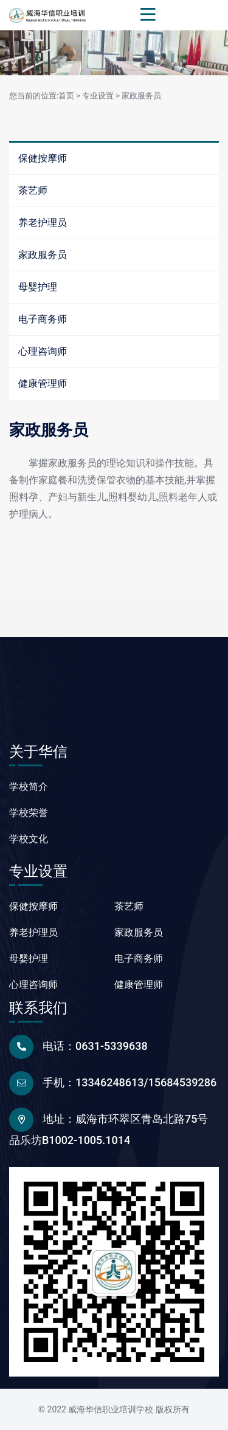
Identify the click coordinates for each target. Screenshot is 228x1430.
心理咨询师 (42, 351)
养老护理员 (42, 222)
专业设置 (98, 95)
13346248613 (109, 1082)
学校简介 (28, 786)
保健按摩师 (42, 158)
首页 (66, 95)
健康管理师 (42, 383)
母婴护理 (37, 287)
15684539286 (182, 1082)
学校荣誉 (28, 813)
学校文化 (28, 839)
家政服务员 (141, 95)
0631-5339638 (111, 1046)
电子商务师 (42, 319)
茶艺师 (32, 190)
